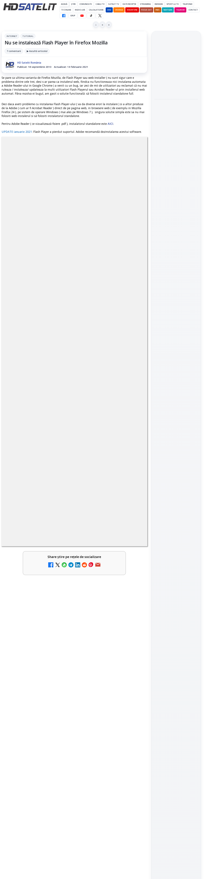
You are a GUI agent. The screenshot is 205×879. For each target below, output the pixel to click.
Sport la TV (173, 4)
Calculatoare (96, 9)
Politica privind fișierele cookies (176, 552)
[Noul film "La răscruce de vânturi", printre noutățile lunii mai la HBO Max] (176, 87)
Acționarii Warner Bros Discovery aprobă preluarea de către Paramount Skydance (29, 714)
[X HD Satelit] (100, 15)
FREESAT (170, 503)
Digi (158, 503)
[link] (37, 550)
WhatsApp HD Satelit (176, 424)
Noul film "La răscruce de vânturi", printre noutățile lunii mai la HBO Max (176, 66)
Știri (73, 4)
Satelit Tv (113, 4)
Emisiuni (159, 4)
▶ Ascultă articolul (37, 51)
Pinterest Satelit (176, 461)
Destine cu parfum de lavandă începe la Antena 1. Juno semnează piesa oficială (104, 712)
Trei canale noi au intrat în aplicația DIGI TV (29, 543)
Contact (193, 9)
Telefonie (187, 4)
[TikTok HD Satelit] (91, 15)
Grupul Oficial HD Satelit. (88, 451)
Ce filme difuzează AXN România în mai (174, 153)
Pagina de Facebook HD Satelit (176, 401)
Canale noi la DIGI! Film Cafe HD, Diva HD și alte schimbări (29, 579)
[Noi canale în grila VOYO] (133, 549)
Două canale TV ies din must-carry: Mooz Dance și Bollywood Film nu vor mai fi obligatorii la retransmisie (104, 667)
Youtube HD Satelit (176, 433)
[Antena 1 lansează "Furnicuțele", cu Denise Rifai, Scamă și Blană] (133, 582)
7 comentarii (14, 51)
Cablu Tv (100, 4)
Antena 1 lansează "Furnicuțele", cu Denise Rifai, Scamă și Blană (103, 579)
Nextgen (168, 9)
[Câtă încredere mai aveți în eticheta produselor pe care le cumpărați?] (59, 664)
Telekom (180, 9)
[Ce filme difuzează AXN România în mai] (176, 171)
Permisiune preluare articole (176, 541)
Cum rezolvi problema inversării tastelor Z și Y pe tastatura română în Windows (29, 620)
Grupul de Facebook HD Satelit (176, 413)
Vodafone (132, 9)
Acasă (64, 4)
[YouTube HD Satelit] (82, 15)
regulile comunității (54, 446)
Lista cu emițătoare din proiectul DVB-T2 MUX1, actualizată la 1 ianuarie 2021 (116, 614)
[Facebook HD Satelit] (64, 15)
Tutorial (27, 36)
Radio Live (80, 9)
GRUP (72, 15)
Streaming (145, 4)
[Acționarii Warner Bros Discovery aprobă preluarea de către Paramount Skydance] (59, 713)
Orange (119, 9)
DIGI (109, 9)
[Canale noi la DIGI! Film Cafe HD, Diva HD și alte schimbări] (59, 582)
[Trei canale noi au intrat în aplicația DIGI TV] (59, 549)
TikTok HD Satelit (176, 443)
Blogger (128, 753)
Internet (12, 36)
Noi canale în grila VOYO (103, 541)
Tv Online (66, 9)
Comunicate (85, 4)
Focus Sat (146, 9)
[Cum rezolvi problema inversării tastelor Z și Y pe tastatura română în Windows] (59, 619)
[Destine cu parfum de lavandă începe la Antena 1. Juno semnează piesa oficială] (133, 713)
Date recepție (129, 4)
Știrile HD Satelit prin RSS (176, 471)
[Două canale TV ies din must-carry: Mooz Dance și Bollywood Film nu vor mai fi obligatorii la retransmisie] (133, 664)
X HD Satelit (176, 452)
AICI (110, 124)
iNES (158, 9)
